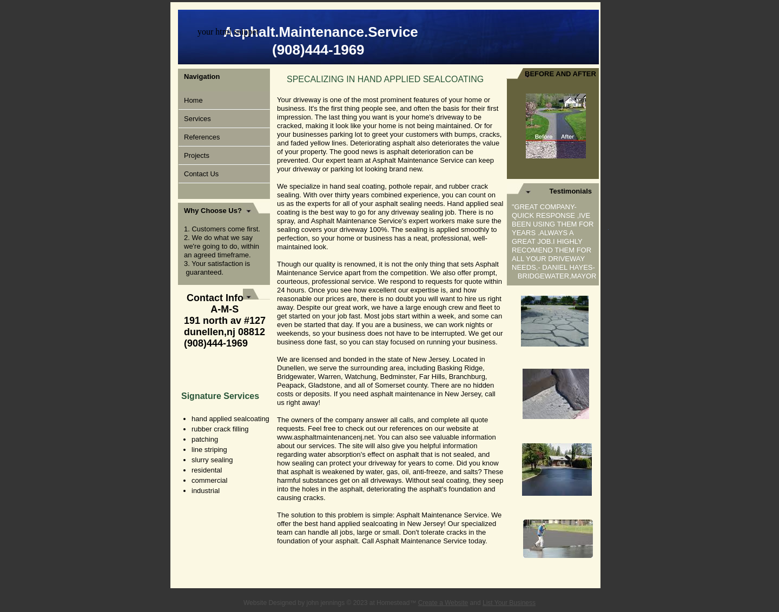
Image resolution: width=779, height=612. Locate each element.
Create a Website (443, 603)
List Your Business (509, 603)
